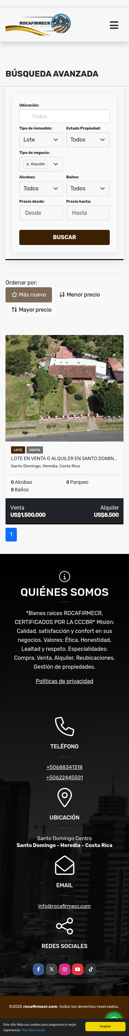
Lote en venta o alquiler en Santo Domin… (64, 458)
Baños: (72, 177)
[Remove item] (28, 164)
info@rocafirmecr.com (64, 906)
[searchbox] (25, 175)
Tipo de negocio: (34, 153)
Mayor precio (31, 310)
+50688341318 (64, 767)
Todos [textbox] (78, 139)
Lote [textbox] (29, 139)
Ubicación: (29, 105)
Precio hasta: (78, 201)
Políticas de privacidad (64, 681)
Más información (33, 1030)
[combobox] (41, 139)
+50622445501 (64, 778)
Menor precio (79, 294)
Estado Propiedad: (83, 128)
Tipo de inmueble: (35, 128)
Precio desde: (32, 201)
